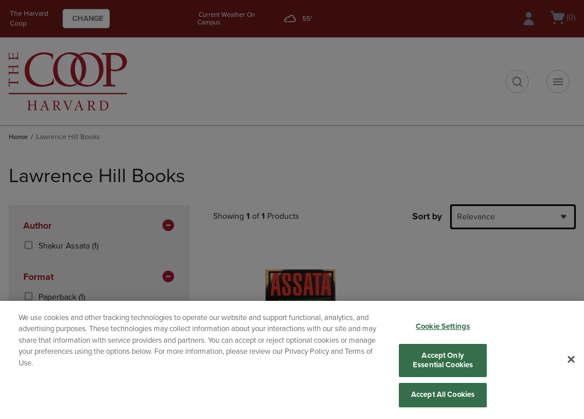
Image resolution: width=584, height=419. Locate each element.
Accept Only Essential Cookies (443, 360)
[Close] (571, 359)
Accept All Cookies (443, 394)
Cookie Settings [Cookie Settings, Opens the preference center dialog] (443, 326)
